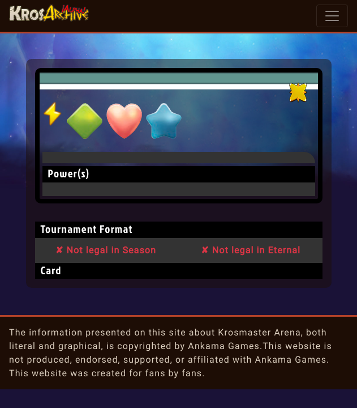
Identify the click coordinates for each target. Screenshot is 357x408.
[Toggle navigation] (332, 16)
